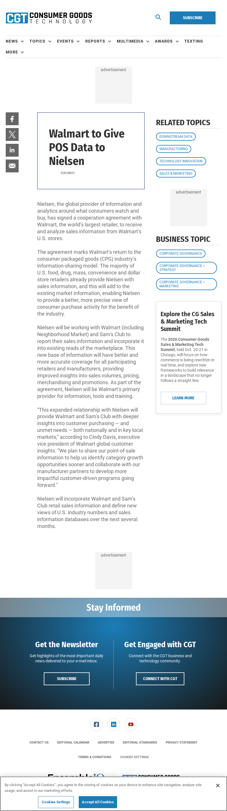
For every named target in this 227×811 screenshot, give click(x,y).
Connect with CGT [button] (160, 678)
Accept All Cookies (98, 802)
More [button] (12, 52)
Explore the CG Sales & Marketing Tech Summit (187, 321)
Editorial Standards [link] (140, 742)
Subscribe (192, 17)
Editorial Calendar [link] (73, 742)
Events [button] (65, 41)
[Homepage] (49, 18)
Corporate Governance (180, 254)
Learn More (183, 397)
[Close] (218, 785)
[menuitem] (17, 41)
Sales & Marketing (175, 174)
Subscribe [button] (66, 678)
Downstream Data (175, 137)
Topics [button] (37, 41)
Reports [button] (95, 41)
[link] (12, 118)
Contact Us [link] (39, 742)
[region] (113, 793)
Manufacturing (173, 149)
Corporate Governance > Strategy (182, 268)
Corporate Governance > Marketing (182, 284)
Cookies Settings (134, 757)
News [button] (12, 41)
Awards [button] (164, 41)
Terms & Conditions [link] (94, 757)
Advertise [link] (106, 742)
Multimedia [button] (130, 41)
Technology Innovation (181, 161)
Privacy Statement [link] (182, 742)
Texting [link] (193, 41)
